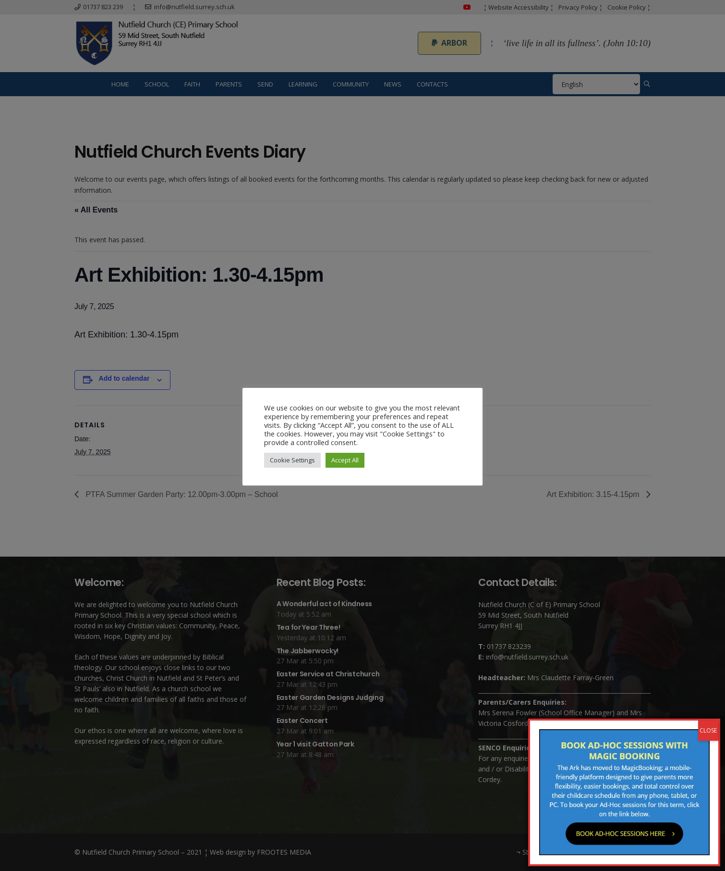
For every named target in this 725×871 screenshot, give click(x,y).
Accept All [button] (345, 460)
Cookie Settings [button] (292, 460)
